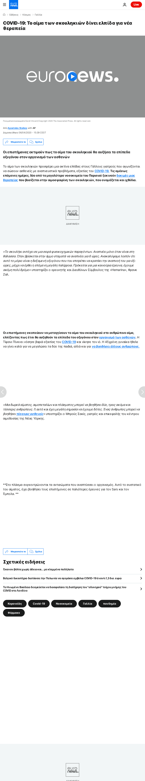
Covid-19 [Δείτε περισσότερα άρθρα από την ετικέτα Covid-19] (39, 603)
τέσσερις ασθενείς (29, 414)
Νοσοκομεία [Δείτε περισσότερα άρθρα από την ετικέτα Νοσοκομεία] (64, 603)
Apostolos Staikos (17, 128)
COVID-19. (102, 171)
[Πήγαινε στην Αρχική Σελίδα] (13, 4)
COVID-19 (69, 342)
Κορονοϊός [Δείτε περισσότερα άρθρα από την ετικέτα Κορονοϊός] (15, 603)
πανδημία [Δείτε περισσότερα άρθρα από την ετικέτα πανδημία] (109, 603)
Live (136, 4)
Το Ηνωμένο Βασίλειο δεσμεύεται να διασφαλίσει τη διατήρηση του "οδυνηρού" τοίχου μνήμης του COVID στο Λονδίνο (64, 588)
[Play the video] (72, 76)
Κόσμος (26, 15)
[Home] (4, 14)
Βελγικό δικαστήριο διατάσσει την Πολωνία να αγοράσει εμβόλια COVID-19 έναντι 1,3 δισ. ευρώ (62, 578)
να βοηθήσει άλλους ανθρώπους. (116, 346)
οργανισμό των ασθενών (117, 337)
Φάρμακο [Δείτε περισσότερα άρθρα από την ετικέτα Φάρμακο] (14, 612)
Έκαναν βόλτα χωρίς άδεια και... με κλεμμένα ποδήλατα (38, 569)
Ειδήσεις (13, 15)
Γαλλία (38, 15)
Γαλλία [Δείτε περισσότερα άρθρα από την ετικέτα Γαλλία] (87, 603)
